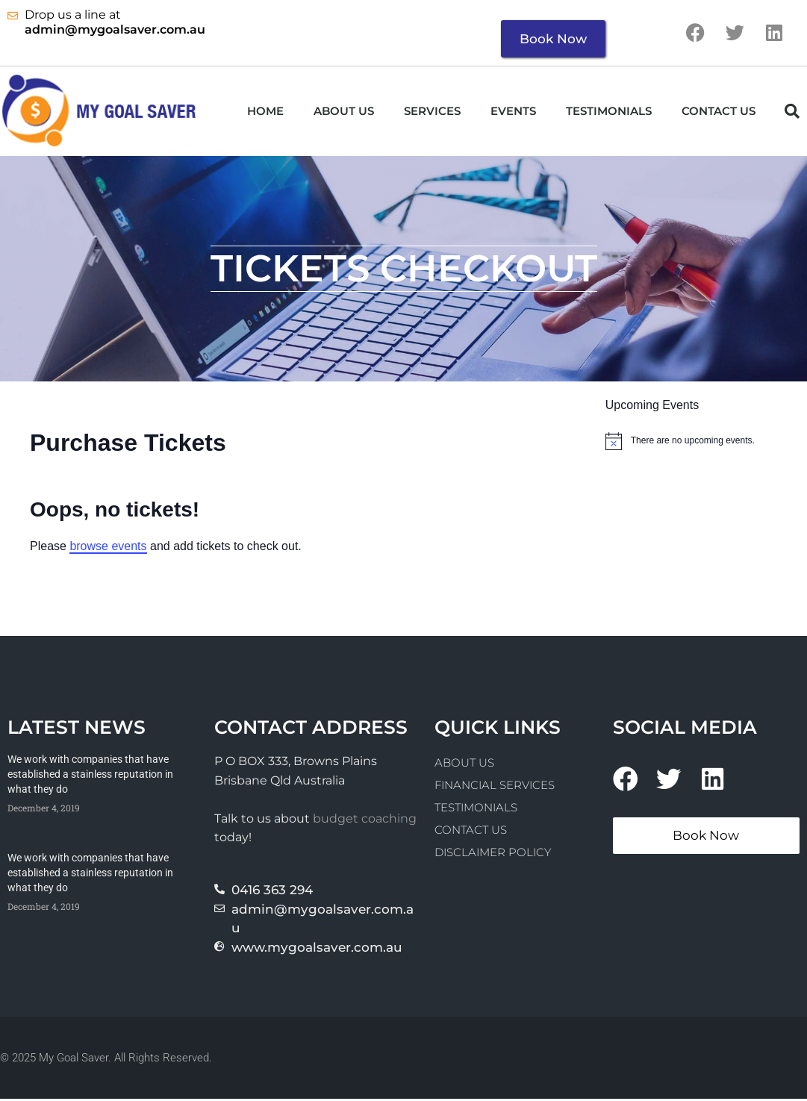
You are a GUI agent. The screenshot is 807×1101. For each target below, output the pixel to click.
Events (513, 112)
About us (344, 112)
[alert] (706, 443)
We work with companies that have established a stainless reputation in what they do (90, 776)
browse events (107, 547)
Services (432, 112)
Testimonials (609, 112)
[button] (792, 113)
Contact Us (718, 112)
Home (265, 112)
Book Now (553, 38)
